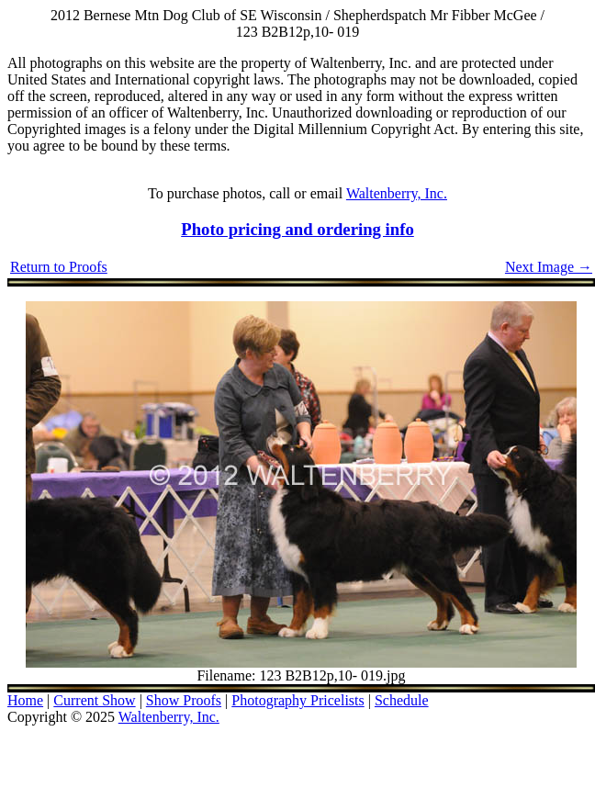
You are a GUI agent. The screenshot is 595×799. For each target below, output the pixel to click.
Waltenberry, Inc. (396, 193)
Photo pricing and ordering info (297, 229)
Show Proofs (183, 700)
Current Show (94, 700)
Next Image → (548, 267)
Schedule (402, 700)
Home (25, 700)
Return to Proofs (58, 267)
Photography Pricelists (297, 700)
